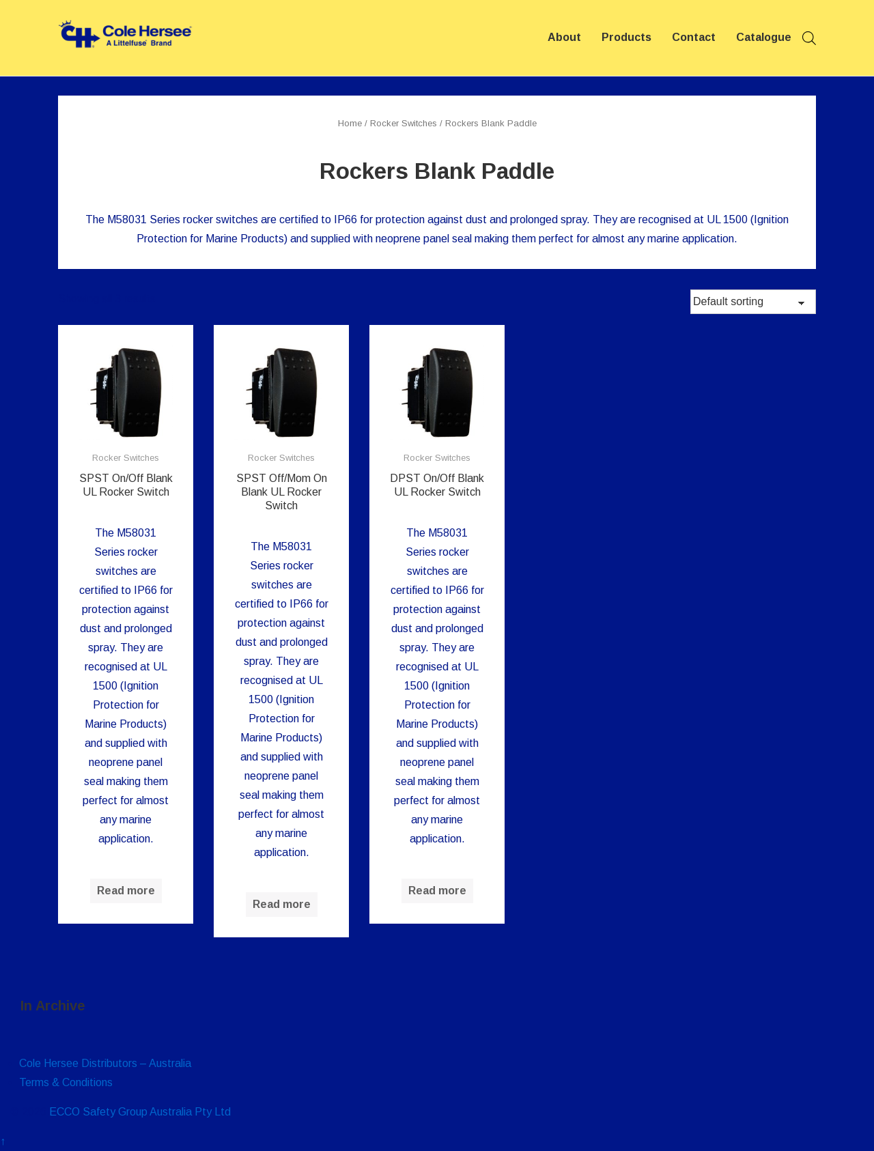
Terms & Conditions (66, 1082)
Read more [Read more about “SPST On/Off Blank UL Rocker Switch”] (126, 890)
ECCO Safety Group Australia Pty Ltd (140, 1112)
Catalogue (763, 37)
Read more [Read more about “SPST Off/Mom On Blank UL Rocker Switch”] (282, 904)
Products (626, 37)
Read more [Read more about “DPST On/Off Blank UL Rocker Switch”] (437, 890)
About (564, 37)
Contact (694, 37)
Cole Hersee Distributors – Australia (105, 1063)
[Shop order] (753, 301)
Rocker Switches (403, 123)
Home (350, 123)
